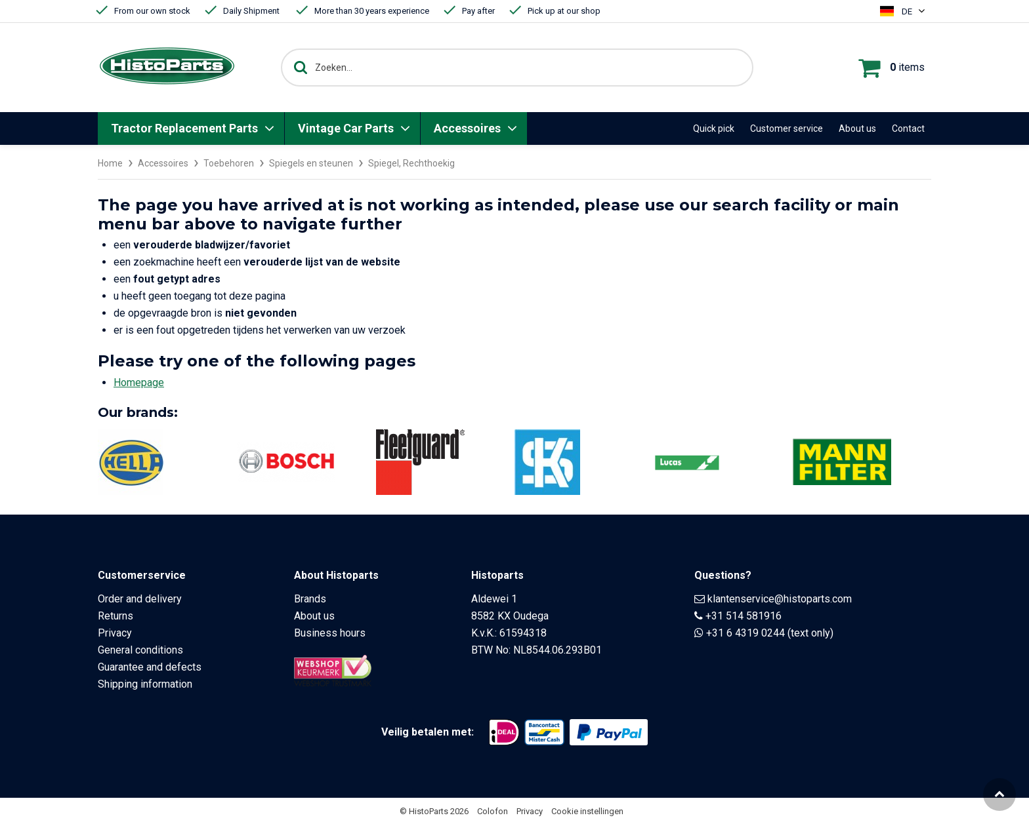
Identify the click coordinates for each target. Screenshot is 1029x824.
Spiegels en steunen (311, 163)
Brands (310, 598)
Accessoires (467, 128)
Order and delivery (140, 598)
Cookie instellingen (587, 810)
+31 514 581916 (743, 615)
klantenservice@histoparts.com (779, 598)
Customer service (786, 128)
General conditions (140, 649)
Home (110, 163)
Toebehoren (228, 163)
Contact (908, 128)
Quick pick (713, 128)
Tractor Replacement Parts (184, 128)
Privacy (115, 632)
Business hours (330, 632)
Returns (115, 615)
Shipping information (145, 683)
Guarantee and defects (149, 666)
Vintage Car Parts (346, 128)
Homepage (139, 382)
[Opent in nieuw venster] (504, 731)
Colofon (492, 810)
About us (857, 128)
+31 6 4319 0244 (745, 632)
